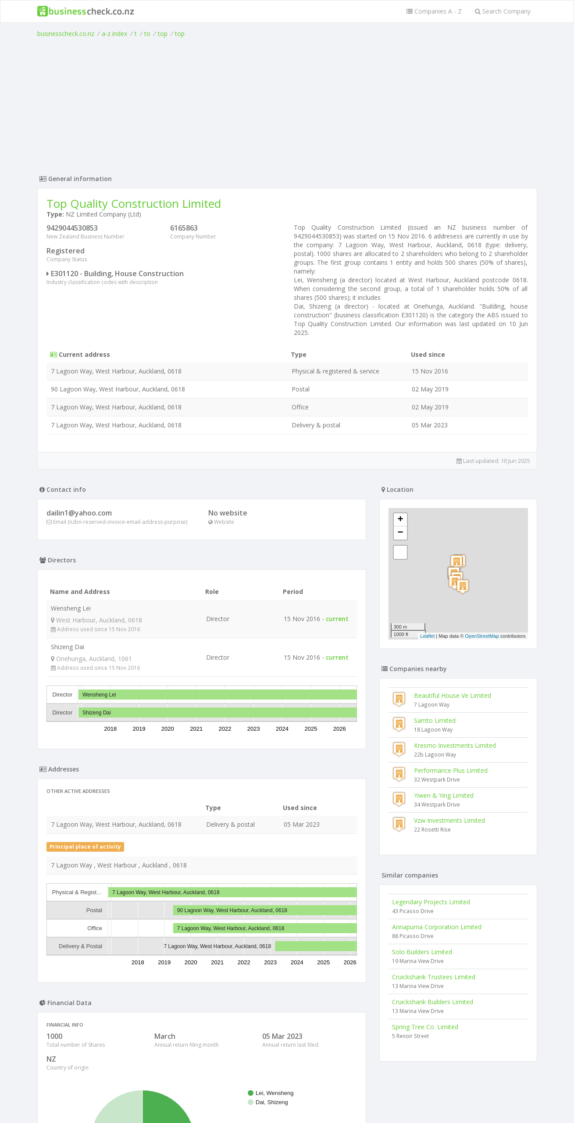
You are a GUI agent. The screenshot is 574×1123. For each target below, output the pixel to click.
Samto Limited (435, 720)
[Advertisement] (287, 104)
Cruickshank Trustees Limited (433, 977)
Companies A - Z (434, 11)
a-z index (114, 33)
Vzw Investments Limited (449, 820)
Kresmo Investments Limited (455, 745)
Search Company (503, 11)
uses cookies (237, 1106)
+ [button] (400, 519)
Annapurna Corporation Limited (436, 927)
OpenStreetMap (482, 636)
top (163, 33)
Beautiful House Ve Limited (452, 695)
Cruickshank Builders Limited (432, 1002)
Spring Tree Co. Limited (425, 1027)
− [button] (400, 533)
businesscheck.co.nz (65, 33)
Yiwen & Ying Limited (444, 795)
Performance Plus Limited (451, 770)
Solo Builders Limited (422, 952)
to (147, 33)
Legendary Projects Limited (431, 902)
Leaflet (427, 636)
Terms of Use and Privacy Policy (287, 1099)
